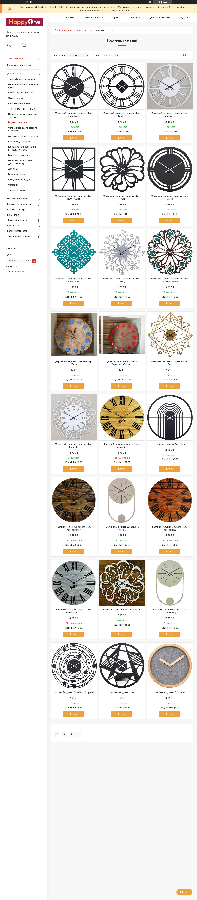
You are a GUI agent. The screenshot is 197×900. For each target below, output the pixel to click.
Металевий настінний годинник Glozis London (122, 114)
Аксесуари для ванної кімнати (23, 136)
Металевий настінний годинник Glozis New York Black (74, 197)
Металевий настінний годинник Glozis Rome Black (74, 114)
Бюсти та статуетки (18, 155)
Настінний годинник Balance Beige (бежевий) (122, 528)
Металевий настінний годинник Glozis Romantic (74, 445)
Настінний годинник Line (122, 692)
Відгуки (184, 17)
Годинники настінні (17, 122)
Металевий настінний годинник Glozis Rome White (170, 114)
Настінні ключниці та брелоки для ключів (23, 115)
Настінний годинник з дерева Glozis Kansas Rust (169, 528)
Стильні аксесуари (16, 209)
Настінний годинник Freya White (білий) (122, 609)
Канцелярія (13, 215)
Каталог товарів (14, 59)
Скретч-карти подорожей (21, 93)
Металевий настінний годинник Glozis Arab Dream (74, 280)
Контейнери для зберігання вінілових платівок (22, 148)
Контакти (135, 17)
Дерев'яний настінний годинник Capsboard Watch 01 (122, 363)
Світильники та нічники (19, 103)
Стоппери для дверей (19, 141)
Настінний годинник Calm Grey (170, 692)
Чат (184, 892)
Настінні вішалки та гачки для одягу (23, 86)
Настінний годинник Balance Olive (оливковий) (169, 611)
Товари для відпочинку (18, 236)
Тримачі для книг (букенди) (22, 109)
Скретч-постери (16, 98)
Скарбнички (14, 185)
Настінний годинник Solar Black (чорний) (74, 692)
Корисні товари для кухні (19, 204)
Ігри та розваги (14, 225)
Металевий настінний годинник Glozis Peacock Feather (170, 280)
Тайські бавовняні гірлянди (21, 79)
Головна (70, 17)
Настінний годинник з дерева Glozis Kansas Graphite (73, 611)
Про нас (117, 17)
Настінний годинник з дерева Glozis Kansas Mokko (73, 528)
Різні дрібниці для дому (20, 179)
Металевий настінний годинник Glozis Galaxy (122, 280)
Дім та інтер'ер (14, 73)
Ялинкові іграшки (16, 190)
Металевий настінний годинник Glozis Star (170, 363)
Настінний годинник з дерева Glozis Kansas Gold (122, 445)
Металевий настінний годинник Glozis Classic (170, 197)
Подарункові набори (17, 231)
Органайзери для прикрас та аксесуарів (22, 129)
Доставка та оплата (160, 17)
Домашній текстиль (17, 220)
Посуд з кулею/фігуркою (19, 65)
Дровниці (13, 169)
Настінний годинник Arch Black (170, 444)
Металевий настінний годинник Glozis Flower (122, 197)
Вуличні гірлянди (16, 174)
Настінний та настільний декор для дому (20, 162)
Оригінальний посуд (17, 199)
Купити (73, 138)
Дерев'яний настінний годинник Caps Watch (73, 363)
